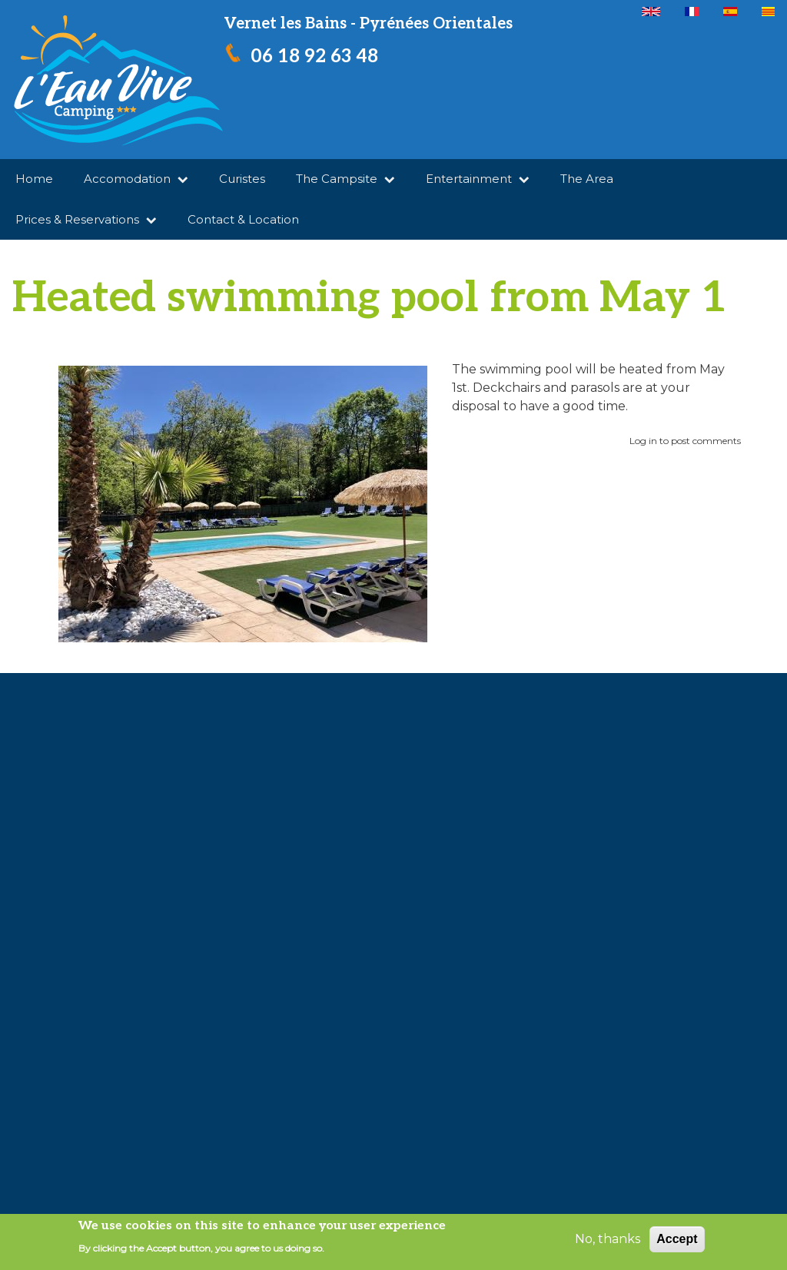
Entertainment (478, 178)
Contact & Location (243, 219)
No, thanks (607, 1239)
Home (34, 178)
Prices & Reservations (86, 219)
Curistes (242, 178)
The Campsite (345, 178)
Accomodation (136, 178)
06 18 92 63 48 (314, 56)
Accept (676, 1238)
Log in (643, 440)
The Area (586, 178)
